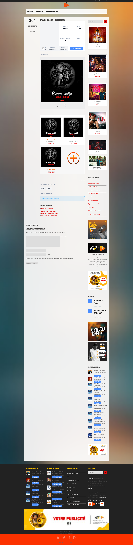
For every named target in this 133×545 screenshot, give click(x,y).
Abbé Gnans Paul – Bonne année (49, 213)
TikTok (100, 500)
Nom (48, 250)
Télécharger (51, 143)
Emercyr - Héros (98, 302)
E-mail (48, 254)
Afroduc (90, 488)
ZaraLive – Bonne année (47, 208)
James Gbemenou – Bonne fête (49, 215)
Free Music (39, 11)
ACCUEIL (30, 11)
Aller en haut (82, 180)
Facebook (95, 500)
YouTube (90, 500)
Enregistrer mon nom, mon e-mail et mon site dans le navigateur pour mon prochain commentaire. (50, 258)
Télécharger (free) (76, 48)
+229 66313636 (102, 497)
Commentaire (64, 236)
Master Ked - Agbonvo (100, 312)
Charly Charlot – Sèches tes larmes (50, 210)
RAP (42, 188)
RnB (49, 188)
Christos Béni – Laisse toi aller (48, 211)
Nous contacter (52, 11)
